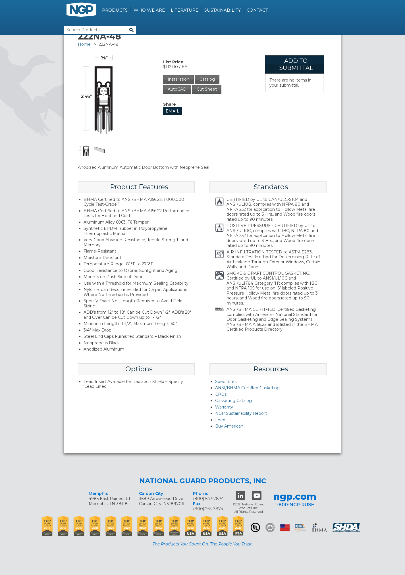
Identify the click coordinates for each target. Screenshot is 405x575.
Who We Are (149, 10)
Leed (220, 419)
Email (172, 111)
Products (115, 10)
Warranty (224, 407)
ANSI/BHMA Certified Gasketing (247, 387)
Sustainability (222, 10)
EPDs (221, 394)
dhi (300, 528)
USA (285, 527)
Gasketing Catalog (233, 400)
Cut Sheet (207, 89)
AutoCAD (177, 89)
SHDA (347, 527)
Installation (178, 79)
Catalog (207, 79)
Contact (257, 10)
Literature (184, 10)
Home (84, 44)
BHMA (319, 527)
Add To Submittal (296, 64)
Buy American (229, 426)
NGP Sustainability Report (241, 413)
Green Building (270, 527)
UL (255, 527)
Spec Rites (225, 381)
